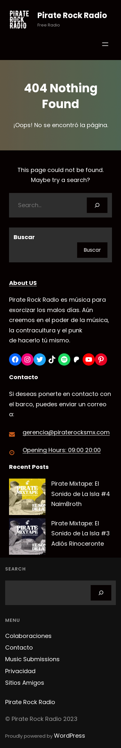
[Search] (97, 205)
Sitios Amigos (24, 683)
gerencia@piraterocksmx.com (66, 432)
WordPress (69, 736)
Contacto (19, 647)
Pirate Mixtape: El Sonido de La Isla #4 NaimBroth (80, 494)
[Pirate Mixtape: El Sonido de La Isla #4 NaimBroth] (27, 498)
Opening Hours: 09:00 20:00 (62, 450)
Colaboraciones (28, 636)
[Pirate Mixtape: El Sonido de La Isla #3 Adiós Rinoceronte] (27, 538)
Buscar (24, 237)
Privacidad (20, 671)
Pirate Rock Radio (72, 15)
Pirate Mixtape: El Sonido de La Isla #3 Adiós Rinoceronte (80, 533)
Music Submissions (32, 659)
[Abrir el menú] (105, 44)
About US (23, 283)
